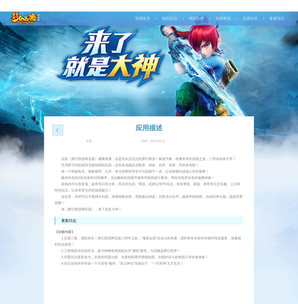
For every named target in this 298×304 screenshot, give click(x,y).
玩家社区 (250, 18)
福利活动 (169, 18)
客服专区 (277, 18)
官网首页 (142, 18)
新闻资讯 (223, 18)
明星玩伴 (196, 18)
